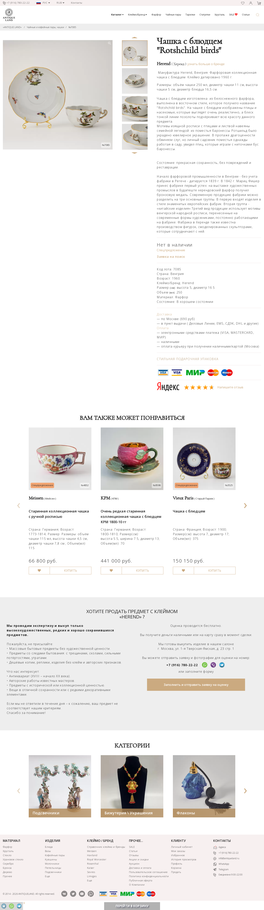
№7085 (72, 27)
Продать (176, 875)
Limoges (92, 879)
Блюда (49, 850)
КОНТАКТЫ (222, 844)
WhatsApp (221, 867)
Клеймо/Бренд (137, 14)
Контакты (77, 2)
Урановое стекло (13, 863)
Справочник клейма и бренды (106, 850)
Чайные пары (173, 14)
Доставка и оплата (140, 871)
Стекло (7, 858)
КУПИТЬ (70, 570)
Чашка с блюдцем (189, 511)
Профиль (176, 867)
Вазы (48, 854)
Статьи (246, 14)
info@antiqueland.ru (226, 862)
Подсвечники (46, 816)
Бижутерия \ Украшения (129, 816)
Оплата (163, 328)
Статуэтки (204, 14)
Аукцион (134, 867)
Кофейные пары (55, 858)
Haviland (92, 858)
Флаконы (186, 816)
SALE (233, 14)
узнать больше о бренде (206, 64)
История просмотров (183, 863)
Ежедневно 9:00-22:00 (228, 878)
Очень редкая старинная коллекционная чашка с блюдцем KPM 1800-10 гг (131, 516)
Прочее (7, 879)
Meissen (92, 854)
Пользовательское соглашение (148, 875)
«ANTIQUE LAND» (12, 27)
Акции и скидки (139, 863)
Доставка (164, 314)
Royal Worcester (96, 863)
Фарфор (156, 14)
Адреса (219, 851)
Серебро (8, 867)
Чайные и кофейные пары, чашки (45, 27)
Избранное (178, 858)
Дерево (7, 875)
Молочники (52, 867)
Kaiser (91, 871)
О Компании (137, 888)
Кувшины (51, 863)
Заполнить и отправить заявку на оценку (196, 688)
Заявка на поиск (171, 257)
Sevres (91, 875)
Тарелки (190, 14)
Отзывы (134, 858)
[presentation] (18, 506)
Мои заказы (178, 854)
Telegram (221, 872)
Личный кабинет (181, 850)
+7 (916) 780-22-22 (182, 668)
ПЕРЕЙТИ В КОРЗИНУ (132, 906)
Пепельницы (53, 871)
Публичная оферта (140, 884)
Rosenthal (93, 867)
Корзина (176, 871)
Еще (47, 879)
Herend (171, 63)
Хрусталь (220, 14)
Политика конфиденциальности (149, 879)
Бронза (7, 871)
